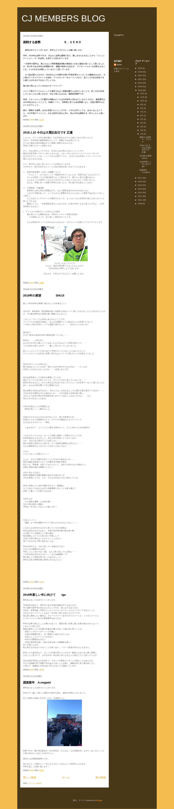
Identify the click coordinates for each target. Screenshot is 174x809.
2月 (142, 130)
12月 (142, 93)
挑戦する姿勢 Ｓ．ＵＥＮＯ (52, 42)
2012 (140, 196)
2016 (140, 181)
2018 (140, 90)
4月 (142, 123)
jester (119, 64)
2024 (140, 68)
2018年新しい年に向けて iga (44, 594)
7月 (142, 112)
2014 (140, 189)
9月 (142, 104)
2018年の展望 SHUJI (43, 295)
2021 (140, 79)
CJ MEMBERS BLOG (63, 18)
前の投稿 (100, 777)
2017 (140, 178)
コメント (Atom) (35, 783)
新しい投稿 (29, 777)
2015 (140, 185)
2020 (140, 83)
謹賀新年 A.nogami (37, 682)
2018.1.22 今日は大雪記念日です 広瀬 (47, 132)
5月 (142, 119)
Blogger (99, 800)
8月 (142, 108)
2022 (140, 75)
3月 (142, 127)
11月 (142, 97)
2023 (140, 72)
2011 (140, 200)
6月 (142, 115)
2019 (140, 86)
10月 (142, 101)
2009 (140, 204)
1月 (142, 134)
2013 (140, 192)
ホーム (66, 777)
